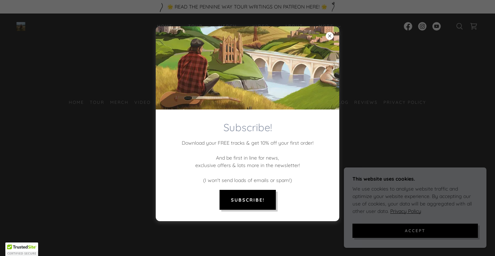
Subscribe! (247, 200)
